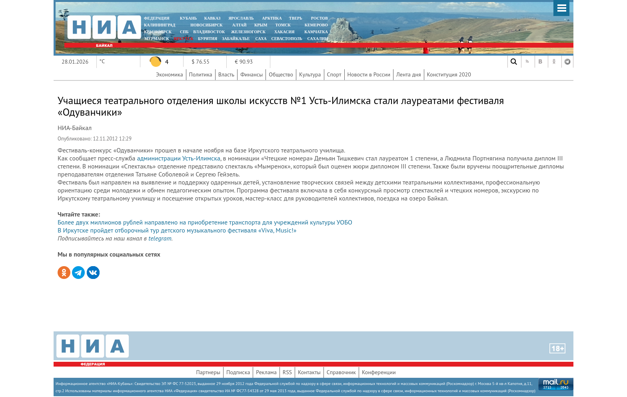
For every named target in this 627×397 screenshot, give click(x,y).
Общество (281, 74)
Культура (310, 74)
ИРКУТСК (183, 38)
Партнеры (208, 372)
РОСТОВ (319, 18)
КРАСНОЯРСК (158, 32)
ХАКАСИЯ (283, 32)
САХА (260, 38)
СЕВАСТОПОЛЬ (286, 38)
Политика (200, 74)
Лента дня (408, 74)
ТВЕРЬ (295, 18)
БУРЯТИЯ (207, 38)
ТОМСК (284, 25)
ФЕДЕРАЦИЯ (157, 18)
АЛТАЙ (239, 25)
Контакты (309, 372)
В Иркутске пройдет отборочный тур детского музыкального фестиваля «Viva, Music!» (177, 230)
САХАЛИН (318, 38)
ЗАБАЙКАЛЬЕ (236, 38)
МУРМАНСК (156, 38)
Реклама (266, 372)
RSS (287, 372)
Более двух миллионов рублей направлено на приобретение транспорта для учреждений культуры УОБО (205, 222)
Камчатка (316, 32)
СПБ (184, 32)
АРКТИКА (272, 18)
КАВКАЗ (212, 18)
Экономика (169, 74)
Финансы (251, 74)
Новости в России (369, 74)
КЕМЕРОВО (316, 25)
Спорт (334, 74)
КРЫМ (261, 25)
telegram (159, 238)
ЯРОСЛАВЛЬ (241, 18)
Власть (226, 74)
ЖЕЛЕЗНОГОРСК (248, 32)
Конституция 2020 (449, 74)
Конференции (379, 372)
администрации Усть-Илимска (178, 158)
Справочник (341, 372)
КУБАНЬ (188, 18)
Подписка (238, 372)
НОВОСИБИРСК (206, 25)
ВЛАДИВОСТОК (209, 32)
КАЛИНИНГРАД (159, 25)
